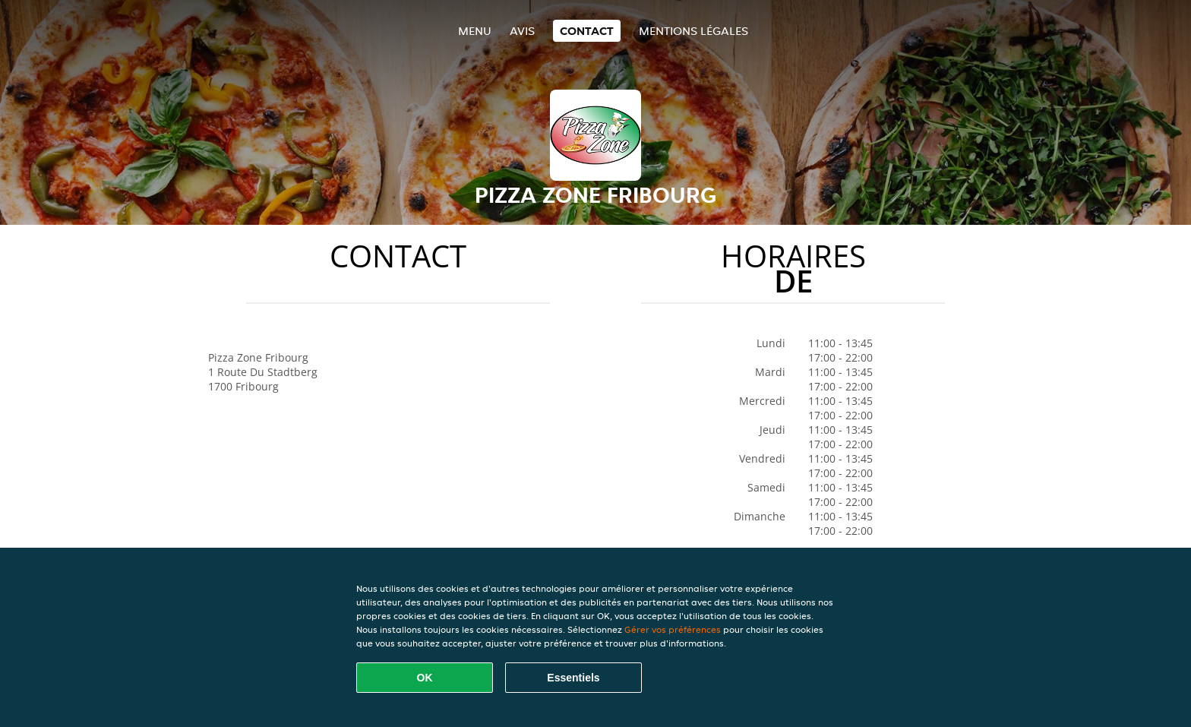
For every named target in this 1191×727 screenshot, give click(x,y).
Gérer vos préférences (672, 629)
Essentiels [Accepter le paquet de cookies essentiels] (573, 678)
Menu (474, 31)
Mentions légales (693, 31)
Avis (522, 31)
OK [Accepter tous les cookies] (425, 678)
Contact (587, 31)
